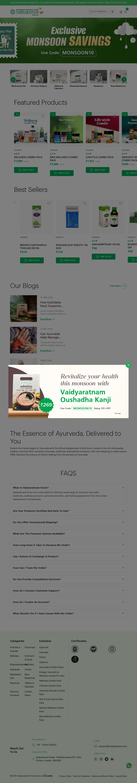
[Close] (128, 365)
